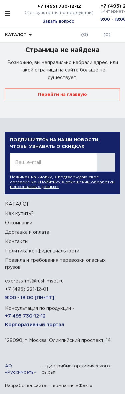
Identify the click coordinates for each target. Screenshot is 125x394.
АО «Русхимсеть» (20, 369)
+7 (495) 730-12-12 (59, 6)
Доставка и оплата (27, 232)
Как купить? (19, 214)
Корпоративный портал (34, 325)
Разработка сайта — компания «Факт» (48, 386)
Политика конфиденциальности (42, 251)
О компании (18, 223)
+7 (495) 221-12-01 (26, 289)
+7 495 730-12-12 (25, 316)
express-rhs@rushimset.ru (34, 281)
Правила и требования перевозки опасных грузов (55, 263)
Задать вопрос (58, 21)
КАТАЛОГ (17, 204)
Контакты (16, 242)
